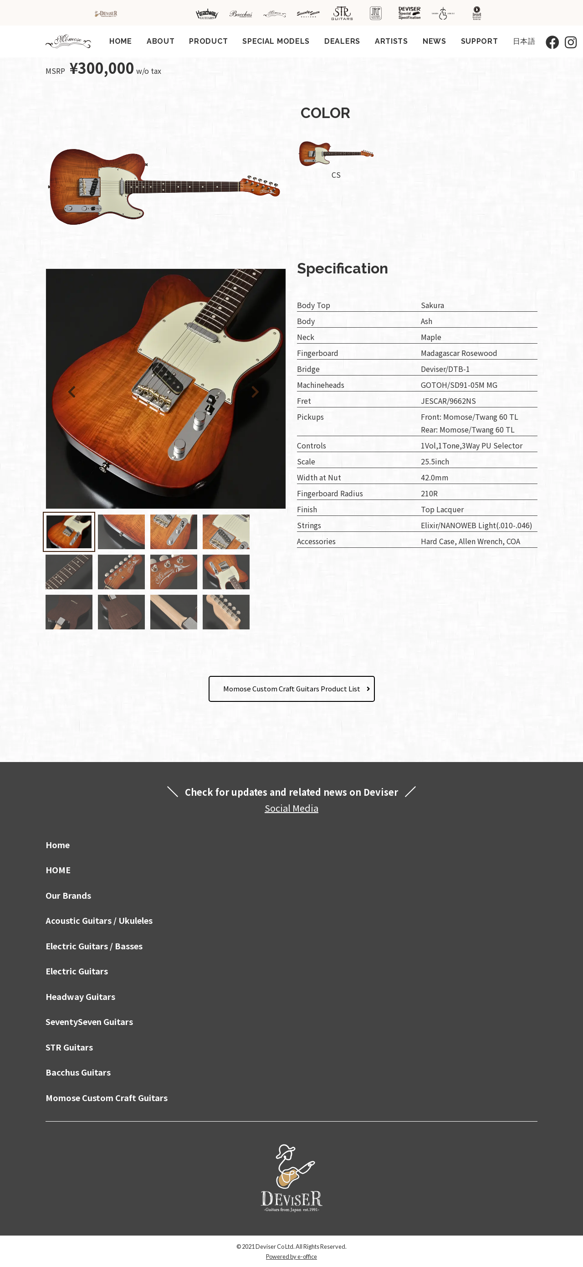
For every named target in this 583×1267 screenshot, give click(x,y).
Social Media (291, 807)
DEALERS (342, 41)
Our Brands (68, 895)
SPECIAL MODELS (276, 41)
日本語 (524, 41)
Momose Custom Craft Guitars (107, 1097)
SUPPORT (479, 41)
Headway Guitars (80, 996)
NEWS (434, 41)
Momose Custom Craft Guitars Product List (291, 688)
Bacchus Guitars (78, 1072)
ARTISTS (391, 41)
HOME (120, 41)
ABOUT (161, 41)
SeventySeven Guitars (89, 1021)
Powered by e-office (291, 1256)
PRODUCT (208, 41)
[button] (257, 390)
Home (58, 844)
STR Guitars (69, 1047)
